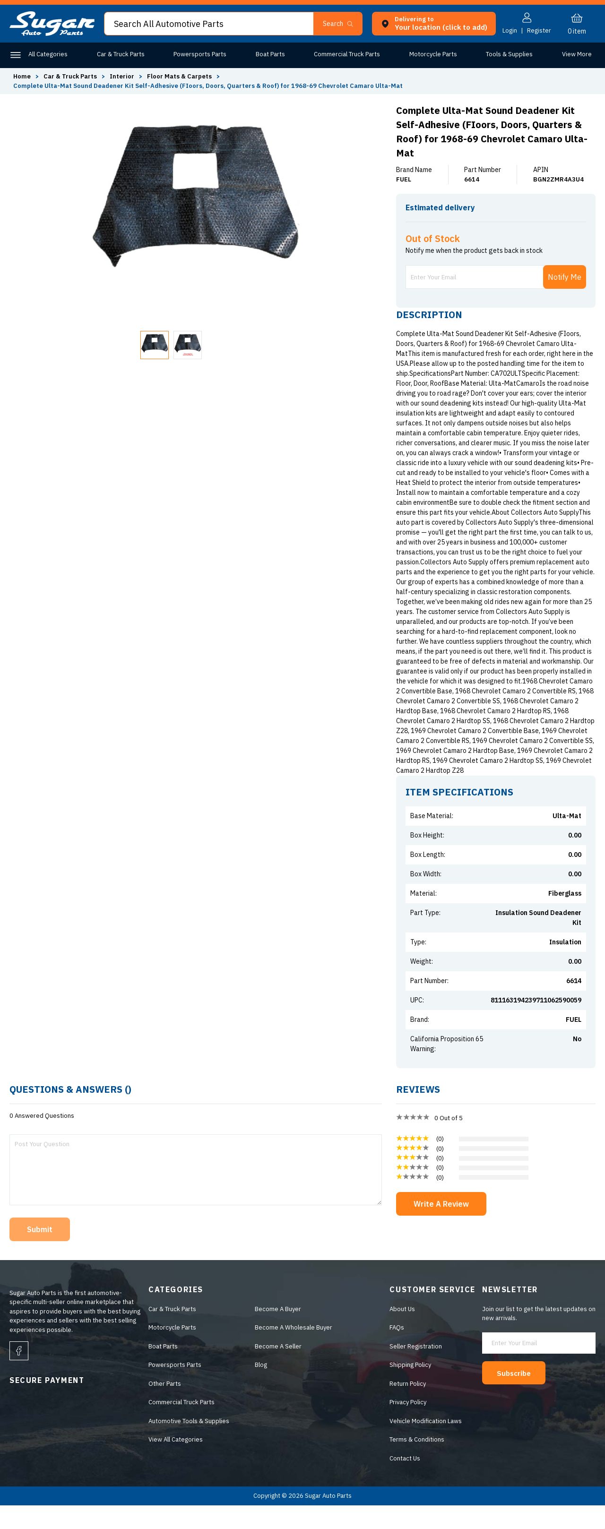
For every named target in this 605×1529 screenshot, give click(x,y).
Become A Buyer (278, 1333)
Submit (39, 1253)
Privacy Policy (407, 1426)
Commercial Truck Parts (345, 54)
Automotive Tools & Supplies (188, 1445)
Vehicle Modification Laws (425, 1445)
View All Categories (175, 1463)
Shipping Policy (410, 1388)
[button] (342, 23)
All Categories (48, 54)
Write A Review (441, 1227)
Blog (261, 1388)
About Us (402, 1333)
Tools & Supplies (507, 54)
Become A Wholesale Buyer (293, 1351)
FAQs (396, 1351)
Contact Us (404, 1482)
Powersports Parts (199, 54)
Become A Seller (278, 1370)
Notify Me (564, 300)
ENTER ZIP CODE (553, 225)
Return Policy (407, 1407)
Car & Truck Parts (120, 54)
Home (22, 76)
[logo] (52, 34)
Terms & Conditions (416, 1463)
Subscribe (518, 1396)
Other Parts (575, 54)
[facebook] (18, 1374)
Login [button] (509, 30)
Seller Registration (415, 1370)
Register (539, 30)
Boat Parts (269, 54)
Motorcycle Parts (431, 54)
